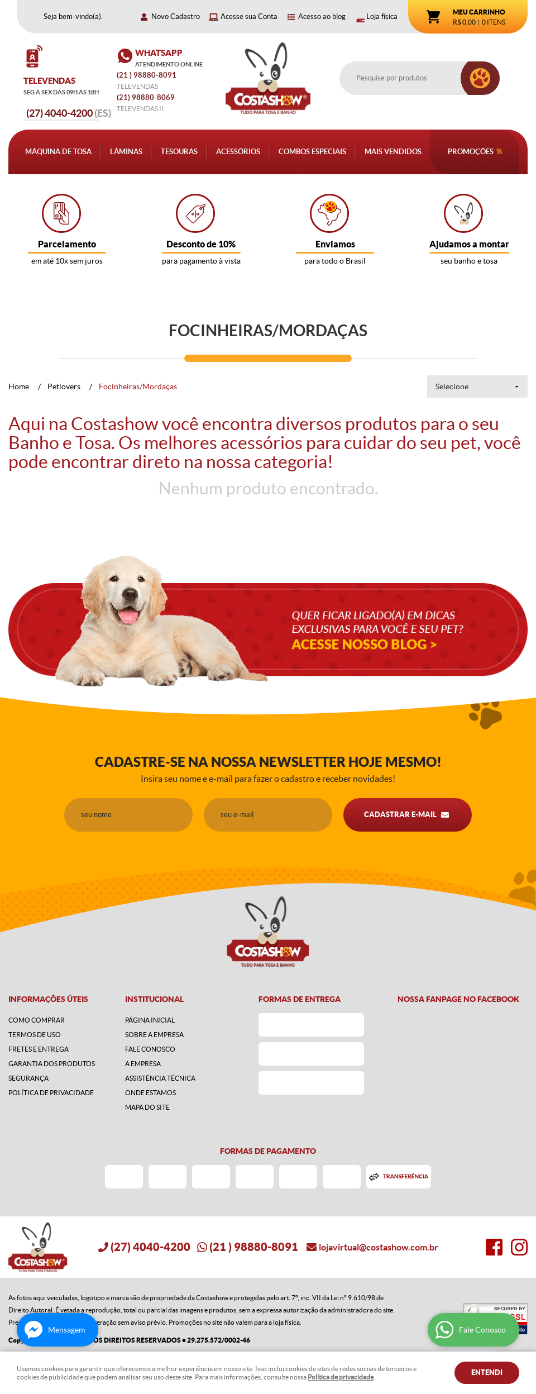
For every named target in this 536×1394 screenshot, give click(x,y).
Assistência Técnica (160, 1078)
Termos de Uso (34, 1034)
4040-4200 (69, 113)
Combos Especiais (312, 151)
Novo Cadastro (175, 16)
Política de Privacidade (51, 1092)
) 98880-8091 (147, 75)
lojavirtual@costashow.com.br (378, 1247)
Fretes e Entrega (38, 1049)
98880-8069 (146, 97)
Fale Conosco (150, 1049)
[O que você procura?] (480, 78)
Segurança (28, 1078)
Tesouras (179, 151)
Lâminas (126, 151)
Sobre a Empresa (154, 1034)
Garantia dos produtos (51, 1063)
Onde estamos (150, 1092)
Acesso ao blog (322, 16)
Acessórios (238, 151)
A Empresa (143, 1063)
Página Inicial (150, 1020)
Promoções (471, 151)
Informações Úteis (48, 999)
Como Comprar (36, 1020)
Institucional (154, 999)
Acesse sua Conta (249, 16)
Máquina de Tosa (58, 151)
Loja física (382, 16)
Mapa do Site (147, 1107)
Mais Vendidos (393, 151)
